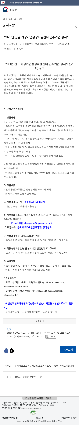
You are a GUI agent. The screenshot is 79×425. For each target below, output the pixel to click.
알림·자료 (12, 19)
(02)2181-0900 (48, 405)
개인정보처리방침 (10, 418)
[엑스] (12, 350)
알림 (20, 19)
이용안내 (39, 418)
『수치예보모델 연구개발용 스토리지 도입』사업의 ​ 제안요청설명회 (44, 366)
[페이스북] (6, 350)
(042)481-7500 (60, 403)
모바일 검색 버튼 (70, 9)
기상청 (10, 9)
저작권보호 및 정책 (68, 418)
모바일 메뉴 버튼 (74, 9)
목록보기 (68, 349)
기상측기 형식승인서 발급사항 (28, 377)
